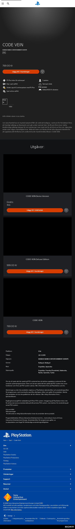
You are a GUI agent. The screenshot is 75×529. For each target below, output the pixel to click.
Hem (4, 440)
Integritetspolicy (18, 519)
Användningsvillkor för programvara (63, 520)
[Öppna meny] (2, 3)
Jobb (4, 452)
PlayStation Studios (9, 455)
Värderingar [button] (37, 474)
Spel (10, 440)
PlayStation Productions (11, 458)
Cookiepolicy (51, 519)
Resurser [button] (37, 484)
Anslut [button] (37, 489)
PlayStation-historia (9, 464)
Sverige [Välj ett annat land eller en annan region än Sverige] (9, 516)
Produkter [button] (37, 469)
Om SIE (5, 449)
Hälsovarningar (11, 411)
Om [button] (37, 445)
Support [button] (37, 479)
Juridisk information (7, 520)
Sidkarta (42, 519)
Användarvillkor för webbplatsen (31, 520)
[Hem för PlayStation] (38, 3)
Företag (5, 461)
